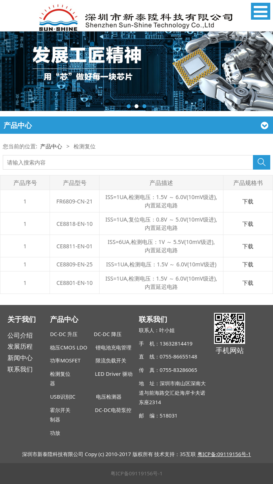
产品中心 (51, 146)
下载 (247, 201)
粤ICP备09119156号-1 (137, 473)
